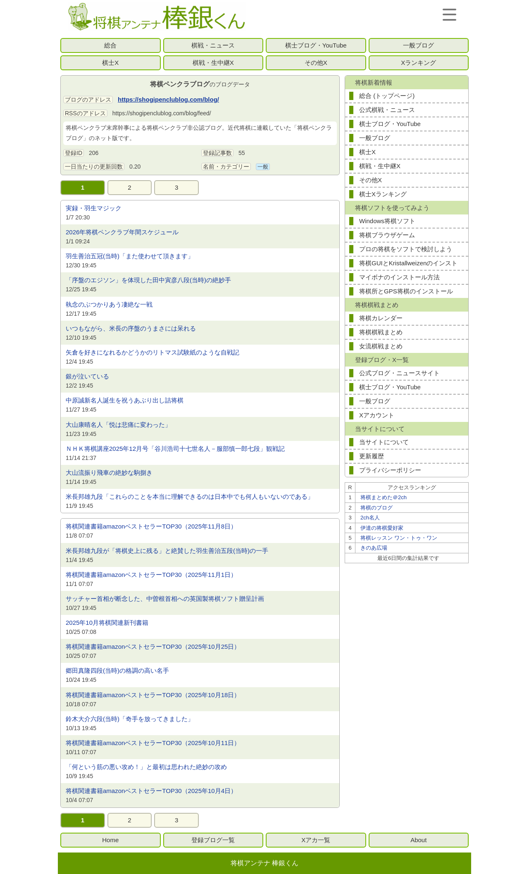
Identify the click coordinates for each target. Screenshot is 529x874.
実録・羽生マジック (94, 208)
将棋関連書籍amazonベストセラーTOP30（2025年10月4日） (151, 790)
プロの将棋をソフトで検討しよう (405, 248)
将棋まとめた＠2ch (383, 497)
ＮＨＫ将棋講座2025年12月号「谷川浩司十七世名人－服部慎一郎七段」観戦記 (175, 448)
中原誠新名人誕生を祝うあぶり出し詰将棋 (124, 400)
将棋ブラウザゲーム (387, 234)
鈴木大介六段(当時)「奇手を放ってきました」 (130, 718)
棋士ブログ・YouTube (316, 45)
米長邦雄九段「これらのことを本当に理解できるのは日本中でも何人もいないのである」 (190, 496)
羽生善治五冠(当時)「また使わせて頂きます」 (130, 256)
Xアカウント (376, 415)
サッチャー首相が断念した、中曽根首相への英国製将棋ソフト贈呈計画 (165, 598)
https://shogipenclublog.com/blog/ (168, 99)
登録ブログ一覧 (213, 839)
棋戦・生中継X (213, 62)
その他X (316, 62)
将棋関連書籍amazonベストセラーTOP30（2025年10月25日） (153, 646)
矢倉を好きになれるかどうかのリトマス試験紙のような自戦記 (152, 352)
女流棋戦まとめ (381, 346)
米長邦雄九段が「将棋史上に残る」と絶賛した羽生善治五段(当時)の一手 (167, 550)
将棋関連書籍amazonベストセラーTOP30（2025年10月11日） (153, 742)
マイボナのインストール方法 (399, 277)
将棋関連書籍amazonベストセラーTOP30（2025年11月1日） (151, 574)
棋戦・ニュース (213, 45)
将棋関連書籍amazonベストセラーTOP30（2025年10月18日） (153, 694)
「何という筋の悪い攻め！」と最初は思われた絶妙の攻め (146, 766)
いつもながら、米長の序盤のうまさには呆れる (131, 328)
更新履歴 (371, 456)
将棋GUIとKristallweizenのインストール (408, 265)
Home (110, 839)
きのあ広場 (373, 548)
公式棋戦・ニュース (387, 109)
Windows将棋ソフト (387, 220)
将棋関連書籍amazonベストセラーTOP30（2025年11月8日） (151, 526)
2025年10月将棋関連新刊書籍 (107, 622)
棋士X (110, 62)
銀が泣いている (87, 376)
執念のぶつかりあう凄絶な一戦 (109, 304)
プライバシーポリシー (390, 470)
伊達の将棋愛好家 (381, 528)
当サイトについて (384, 441)
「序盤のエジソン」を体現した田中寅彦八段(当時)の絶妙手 (148, 279)
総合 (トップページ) (387, 95)
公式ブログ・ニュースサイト (399, 372)
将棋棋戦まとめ (381, 332)
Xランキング (418, 62)
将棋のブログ (376, 508)
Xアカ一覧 (315, 839)
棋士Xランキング (383, 194)
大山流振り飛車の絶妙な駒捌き (109, 472)
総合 (110, 45)
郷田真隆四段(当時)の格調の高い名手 (117, 670)
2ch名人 (370, 517)
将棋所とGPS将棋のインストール (406, 291)
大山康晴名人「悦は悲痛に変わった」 (118, 424)
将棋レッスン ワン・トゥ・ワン (398, 538)
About (418, 839)
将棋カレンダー (381, 317)
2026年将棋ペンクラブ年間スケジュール (122, 232)
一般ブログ (418, 45)
